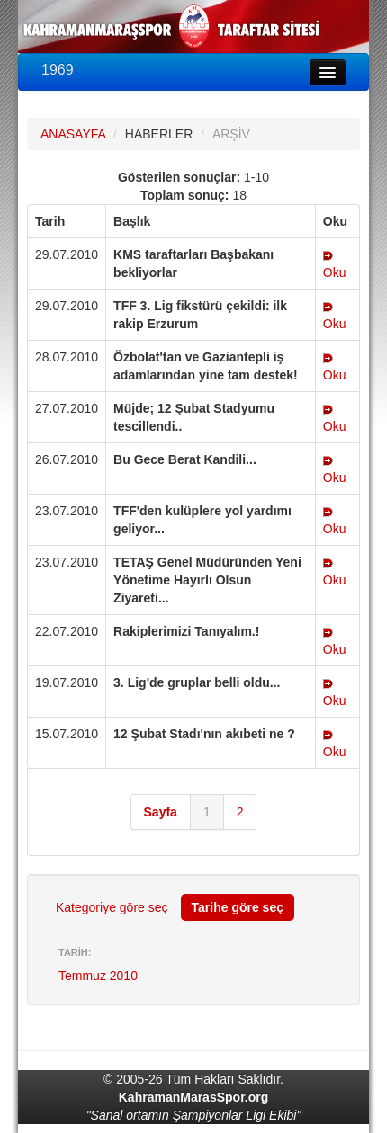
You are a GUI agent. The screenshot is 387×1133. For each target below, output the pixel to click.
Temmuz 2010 (98, 975)
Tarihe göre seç (238, 907)
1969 (57, 69)
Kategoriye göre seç (112, 907)
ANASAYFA (72, 134)
